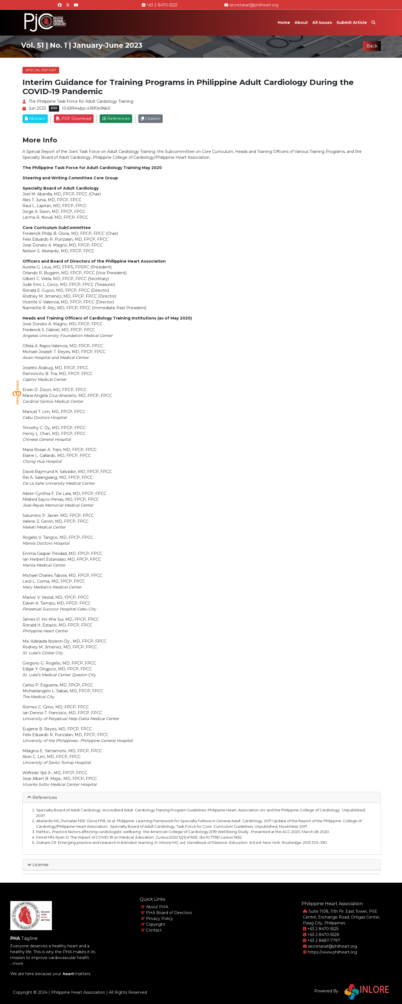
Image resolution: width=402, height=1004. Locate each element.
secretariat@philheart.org (251, 4)
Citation (150, 118)
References (116, 118)
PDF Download (73, 118)
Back (372, 46)
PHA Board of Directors (166, 912)
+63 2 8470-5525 (159, 4)
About (301, 22)
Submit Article (351, 22)
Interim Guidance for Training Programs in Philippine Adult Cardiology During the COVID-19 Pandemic (188, 86)
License (38, 864)
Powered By (326, 990)
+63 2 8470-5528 (321, 934)
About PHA (154, 906)
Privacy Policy (157, 918)
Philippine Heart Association (78, 992)
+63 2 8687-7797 (321, 940)
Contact (151, 930)
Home (284, 22)
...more (16, 963)
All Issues (322, 22)
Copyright (153, 924)
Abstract (35, 118)
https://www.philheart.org (330, 952)
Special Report (40, 70)
